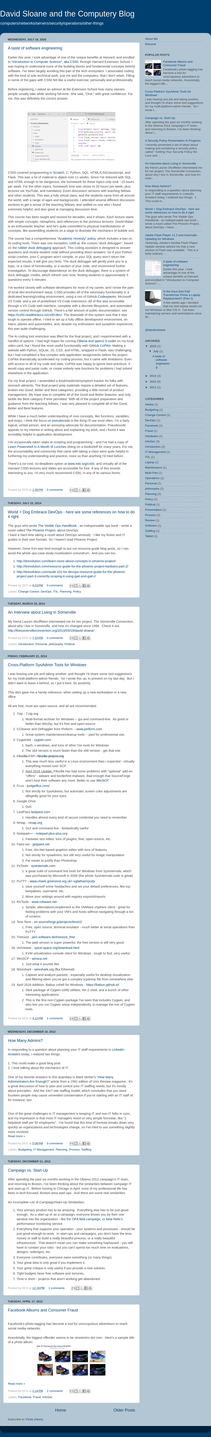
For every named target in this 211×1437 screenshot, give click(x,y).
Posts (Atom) (34, 1419)
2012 (153, 381)
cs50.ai (74, 243)
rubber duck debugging (34, 248)
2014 (153, 375)
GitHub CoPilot (100, 345)
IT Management (43, 1149)
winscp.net (39, 958)
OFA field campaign (86, 1219)
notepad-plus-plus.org (51, 833)
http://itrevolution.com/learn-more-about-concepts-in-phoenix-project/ (66, 561)
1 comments (55, 1018)
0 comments (55, 489)
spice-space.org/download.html (56, 948)
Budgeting (25, 1149)
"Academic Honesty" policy (76, 238)
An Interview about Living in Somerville (42, 612)
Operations (152, 478)
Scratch (58, 172)
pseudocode (61, 420)
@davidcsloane (155, 330)
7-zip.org (31, 713)
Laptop (149, 462)
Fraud (37, 1397)
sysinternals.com (43, 866)
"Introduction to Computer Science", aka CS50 (44, 62)
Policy (77, 591)
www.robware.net (44, 902)
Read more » (16, 1136)
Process (74, 1149)
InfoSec (47, 1397)
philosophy (56, 644)
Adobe (149, 404)
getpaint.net (41, 844)
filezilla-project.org (51, 756)
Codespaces (107, 296)
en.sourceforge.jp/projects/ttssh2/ (58, 922)
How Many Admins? (25, 1040)
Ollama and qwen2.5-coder (96, 341)
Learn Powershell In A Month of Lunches (37, 447)
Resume (150, 44)
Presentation (153, 509)
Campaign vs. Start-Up (28, 1170)
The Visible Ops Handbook (57, 525)
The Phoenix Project (40, 530)
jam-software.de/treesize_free (53, 937)
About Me (151, 38)
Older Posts (124, 1410)
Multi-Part (151, 472)
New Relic (113, 1219)
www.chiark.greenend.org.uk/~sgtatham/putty (62, 881)
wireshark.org (44, 969)
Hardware (151, 436)
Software (151, 525)
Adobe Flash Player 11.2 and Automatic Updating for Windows (171, 236)
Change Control (28, 591)
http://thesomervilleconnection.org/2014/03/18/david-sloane (50, 630)
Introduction (26, 644)
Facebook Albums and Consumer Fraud (43, 1310)
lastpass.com (40, 812)
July (156, 351)
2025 (153, 346)
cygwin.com (42, 740)
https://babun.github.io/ (102, 985)
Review (150, 520)
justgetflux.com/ (38, 786)
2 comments (55, 1391)
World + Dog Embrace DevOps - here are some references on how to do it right (172, 210)
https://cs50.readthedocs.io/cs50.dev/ (35, 315)
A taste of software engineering (35, 48)
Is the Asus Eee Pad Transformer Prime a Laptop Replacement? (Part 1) (181, 295)
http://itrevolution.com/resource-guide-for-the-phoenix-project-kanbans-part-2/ (72, 566)
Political (69, 644)
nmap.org (35, 822)
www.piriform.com (89, 729)
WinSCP (102, 780)
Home (60, 1410)
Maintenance (153, 467)
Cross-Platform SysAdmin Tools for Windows (47, 665)
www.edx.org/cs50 (81, 463)
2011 (153, 387)
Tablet (149, 536)
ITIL (55, 591)
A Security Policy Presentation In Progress (173, 140)
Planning (65, 591)
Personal (41, 644)
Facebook (24, 1397)
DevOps (46, 591)
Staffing (86, 1149)
